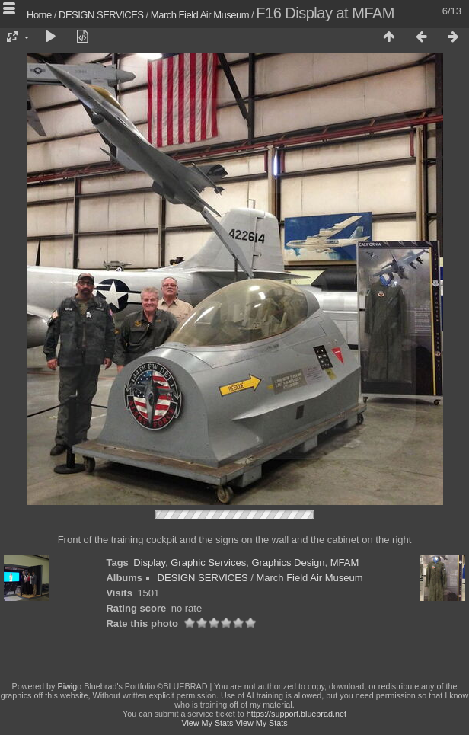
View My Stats (207, 722)
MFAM (344, 562)
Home (39, 15)
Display (149, 562)
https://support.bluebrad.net (296, 713)
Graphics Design (287, 562)
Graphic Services (208, 562)
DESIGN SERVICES (101, 15)
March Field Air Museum (200, 15)
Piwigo (69, 686)
